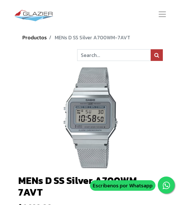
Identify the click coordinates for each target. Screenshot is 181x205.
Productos (34, 37)
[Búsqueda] (157, 55)
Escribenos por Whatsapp (123, 185)
